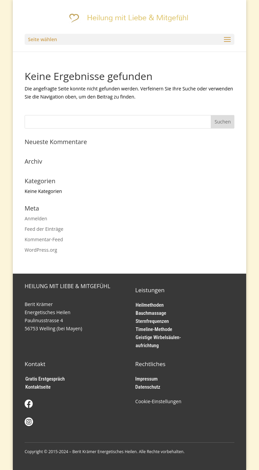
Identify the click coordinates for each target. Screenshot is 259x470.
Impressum (146, 379)
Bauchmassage (151, 313)
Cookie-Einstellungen (158, 401)
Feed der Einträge (44, 229)
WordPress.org (41, 250)
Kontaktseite (38, 387)
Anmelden (36, 218)
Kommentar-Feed (44, 239)
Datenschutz (147, 387)
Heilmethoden (150, 305)
